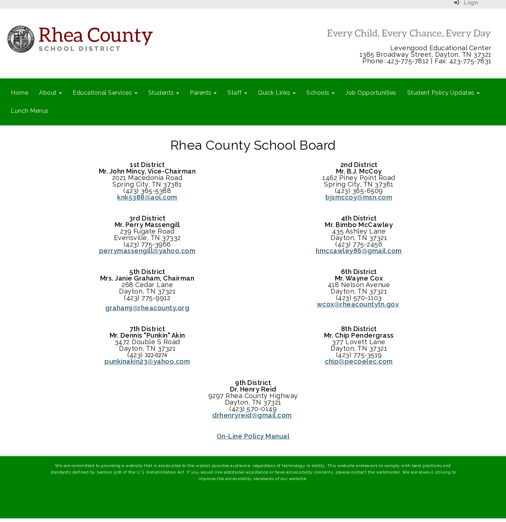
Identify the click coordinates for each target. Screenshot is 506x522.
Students (163, 92)
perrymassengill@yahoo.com (147, 250)
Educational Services (105, 92)
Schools (320, 92)
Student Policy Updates (443, 92)
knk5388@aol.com (147, 197)
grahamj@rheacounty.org (147, 308)
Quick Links (276, 92)
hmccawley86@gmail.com (359, 250)
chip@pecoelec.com (359, 361)
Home (19, 92)
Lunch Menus (30, 110)
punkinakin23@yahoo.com (147, 361)
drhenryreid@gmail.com (252, 415)
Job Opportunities (370, 92)
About (50, 92)
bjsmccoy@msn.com (359, 197)
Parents (203, 92)
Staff (237, 92)
